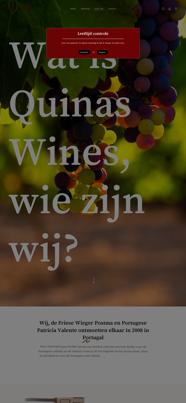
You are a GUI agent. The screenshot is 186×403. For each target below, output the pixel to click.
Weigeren (102, 52)
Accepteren (84, 52)
